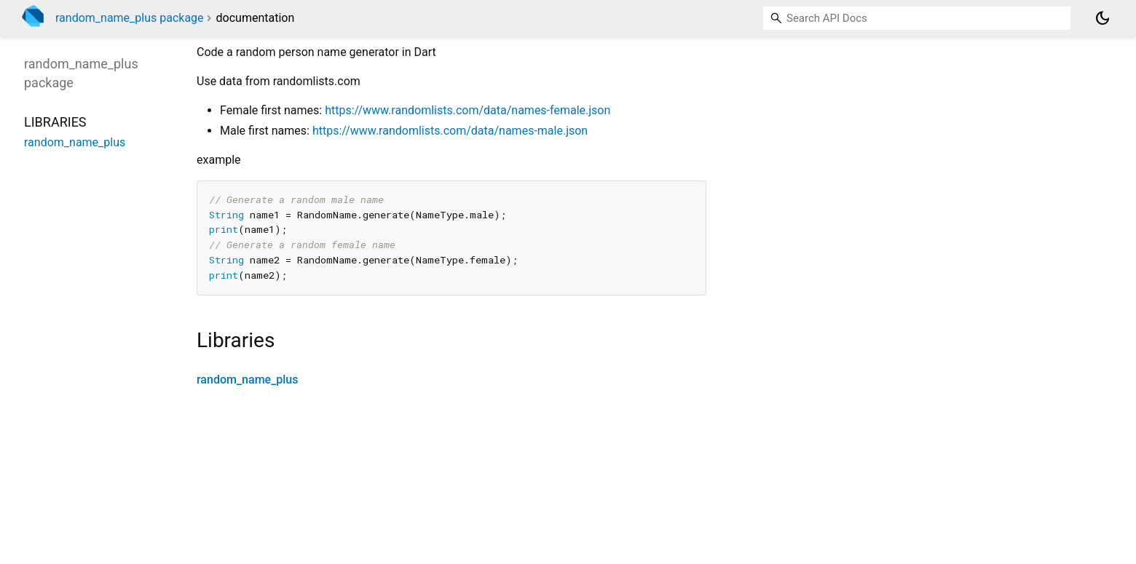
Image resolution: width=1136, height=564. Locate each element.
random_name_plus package (129, 18)
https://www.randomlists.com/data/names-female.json (467, 110)
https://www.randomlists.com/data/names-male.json (450, 131)
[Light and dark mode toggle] (1102, 18)
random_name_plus (248, 379)
